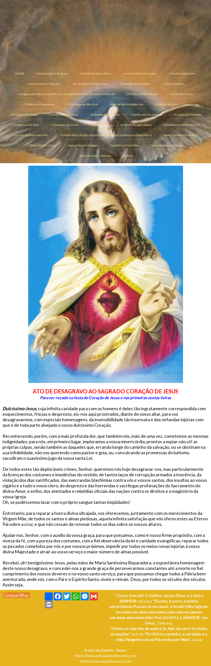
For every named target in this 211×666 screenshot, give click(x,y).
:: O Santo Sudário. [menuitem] (172, 84)
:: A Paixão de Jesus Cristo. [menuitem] (171, 104)
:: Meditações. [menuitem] (98, 125)
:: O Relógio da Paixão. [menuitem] (23, 114)
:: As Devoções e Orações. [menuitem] (44, 84)
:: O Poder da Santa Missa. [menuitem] (95, 73)
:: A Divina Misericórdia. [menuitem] (63, 114)
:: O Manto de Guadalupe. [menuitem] (39, 104)
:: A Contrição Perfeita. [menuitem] (187, 114)
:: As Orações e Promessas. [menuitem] (90, 84)
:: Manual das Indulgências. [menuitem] (126, 104)
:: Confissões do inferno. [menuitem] (146, 114)
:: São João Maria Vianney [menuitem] (94, 155)
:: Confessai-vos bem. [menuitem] (25, 125)
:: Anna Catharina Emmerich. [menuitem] (181, 135)
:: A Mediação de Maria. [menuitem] (104, 114)
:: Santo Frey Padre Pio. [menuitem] (124, 145)
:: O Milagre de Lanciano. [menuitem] (134, 84)
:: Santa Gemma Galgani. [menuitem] (83, 145)
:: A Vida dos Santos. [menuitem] (181, 94)
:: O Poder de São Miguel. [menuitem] (141, 94)
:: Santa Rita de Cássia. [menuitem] (42, 145)
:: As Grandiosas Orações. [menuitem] (139, 73)
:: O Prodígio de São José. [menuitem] (82, 104)
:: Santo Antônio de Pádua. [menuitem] (166, 145)
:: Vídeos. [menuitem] (127, 155)
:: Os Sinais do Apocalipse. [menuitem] (135, 125)
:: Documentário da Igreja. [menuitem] (51, 73)
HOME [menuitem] (19, 73)
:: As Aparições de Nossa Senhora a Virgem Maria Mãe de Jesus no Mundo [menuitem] (66, 94)
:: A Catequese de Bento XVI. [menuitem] (181, 125)
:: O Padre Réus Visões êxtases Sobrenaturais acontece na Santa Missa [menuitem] (105, 135)
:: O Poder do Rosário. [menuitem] (181, 73)
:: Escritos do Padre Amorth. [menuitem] (29, 135)
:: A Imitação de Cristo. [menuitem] (64, 125)
